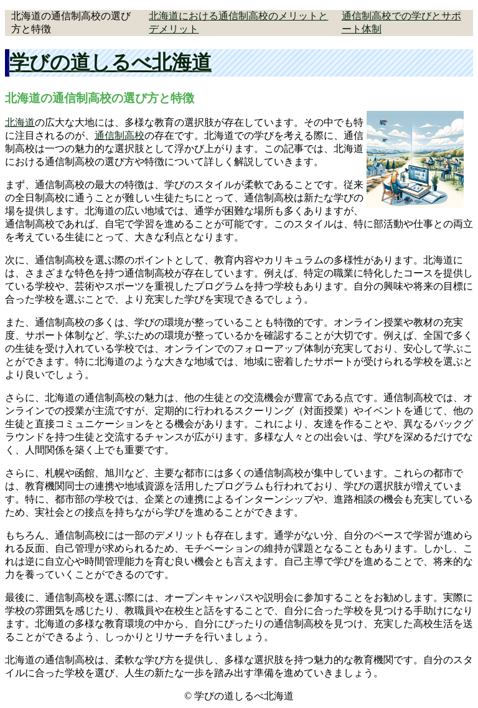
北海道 (20, 122)
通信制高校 (119, 135)
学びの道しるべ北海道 (110, 62)
